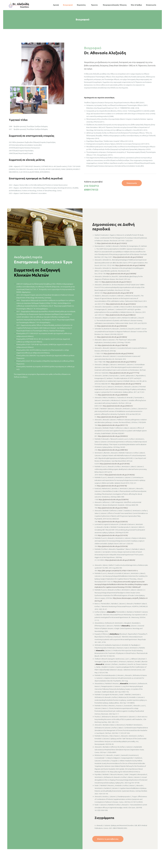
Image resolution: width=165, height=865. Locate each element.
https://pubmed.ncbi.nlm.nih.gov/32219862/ (113, 508)
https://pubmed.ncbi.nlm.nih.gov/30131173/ (113, 425)
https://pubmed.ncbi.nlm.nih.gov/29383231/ (118, 406)
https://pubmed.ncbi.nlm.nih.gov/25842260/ (112, 326)
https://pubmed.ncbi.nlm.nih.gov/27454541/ (118, 353)
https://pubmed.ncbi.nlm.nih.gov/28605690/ (113, 395)
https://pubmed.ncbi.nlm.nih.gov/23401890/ (121, 273)
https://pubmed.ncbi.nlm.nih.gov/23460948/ (130, 265)
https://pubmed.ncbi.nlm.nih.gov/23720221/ (117, 282)
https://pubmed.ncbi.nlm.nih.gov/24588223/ (121, 315)
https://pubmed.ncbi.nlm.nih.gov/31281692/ (115, 464)
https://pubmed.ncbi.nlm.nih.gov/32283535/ (113, 521)
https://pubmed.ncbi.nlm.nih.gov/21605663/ (128, 257)
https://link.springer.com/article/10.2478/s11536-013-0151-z (118, 570)
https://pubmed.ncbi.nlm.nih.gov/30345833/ (113, 436)
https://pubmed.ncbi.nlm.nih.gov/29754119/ (112, 417)
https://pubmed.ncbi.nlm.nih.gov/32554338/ (113, 546)
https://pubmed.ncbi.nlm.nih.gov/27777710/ (124, 373)
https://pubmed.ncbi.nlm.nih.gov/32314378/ (113, 535)
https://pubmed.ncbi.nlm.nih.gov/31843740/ (112, 486)
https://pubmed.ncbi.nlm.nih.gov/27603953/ (121, 362)
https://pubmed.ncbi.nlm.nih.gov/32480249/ (120, 560)
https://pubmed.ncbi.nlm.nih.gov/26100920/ (112, 337)
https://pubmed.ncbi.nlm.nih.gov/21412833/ (112, 243)
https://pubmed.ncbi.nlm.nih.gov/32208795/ (114, 499)
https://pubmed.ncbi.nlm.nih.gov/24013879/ (118, 293)
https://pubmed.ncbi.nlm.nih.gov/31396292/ (120, 475)
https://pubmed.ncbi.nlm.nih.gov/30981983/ (113, 450)
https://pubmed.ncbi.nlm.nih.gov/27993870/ (126, 384)
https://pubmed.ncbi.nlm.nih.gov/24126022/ (121, 304)
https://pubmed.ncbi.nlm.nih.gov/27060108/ (113, 345)
